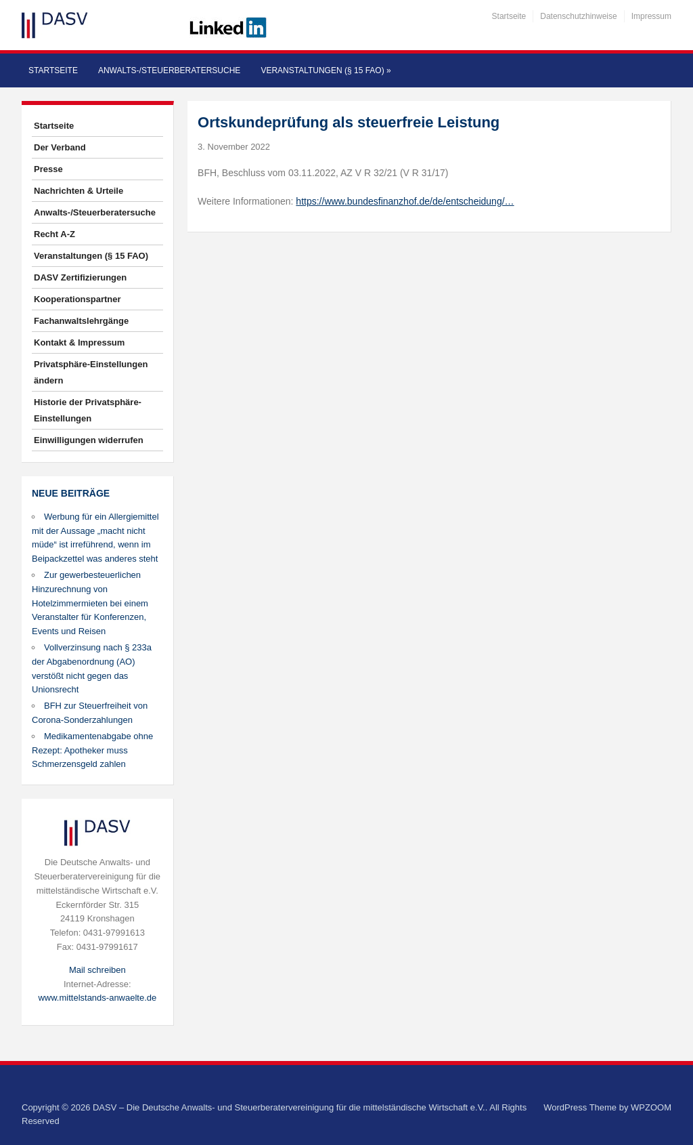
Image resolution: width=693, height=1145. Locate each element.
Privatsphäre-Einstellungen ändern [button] (91, 372)
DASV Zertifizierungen (80, 277)
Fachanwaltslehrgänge (81, 321)
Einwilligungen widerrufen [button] (88, 440)
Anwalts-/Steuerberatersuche (169, 70)
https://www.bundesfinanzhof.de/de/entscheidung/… (405, 201)
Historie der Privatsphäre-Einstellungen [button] (87, 410)
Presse (48, 169)
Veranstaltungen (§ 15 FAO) (325, 70)
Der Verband (60, 147)
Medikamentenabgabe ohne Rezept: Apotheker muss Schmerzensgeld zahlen (92, 750)
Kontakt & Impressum (79, 342)
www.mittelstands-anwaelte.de (97, 998)
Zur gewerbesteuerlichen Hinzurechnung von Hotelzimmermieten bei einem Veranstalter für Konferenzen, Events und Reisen (90, 603)
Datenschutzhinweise (578, 16)
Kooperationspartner (77, 299)
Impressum (651, 16)
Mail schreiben (97, 970)
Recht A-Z (54, 234)
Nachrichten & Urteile (78, 191)
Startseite (509, 16)
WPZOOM (651, 1107)
